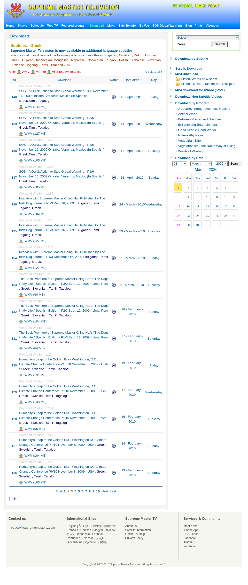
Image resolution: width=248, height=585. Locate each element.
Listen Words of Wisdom (199, 79)
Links (111, 25)
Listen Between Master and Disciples (208, 84)
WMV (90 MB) (32, 294)
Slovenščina (75, 542)
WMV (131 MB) (33, 375)
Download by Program (192, 103)
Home (10, 25)
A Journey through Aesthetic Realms (204, 108)
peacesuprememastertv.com (33, 527)
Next (104, 491)
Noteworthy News (190, 135)
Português (73, 538)
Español (97, 534)
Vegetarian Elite (189, 140)
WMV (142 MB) (33, 107)
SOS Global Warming (167, 25)
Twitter (188, 542)
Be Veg (144, 25)
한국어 (71, 534)
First (59, 491)
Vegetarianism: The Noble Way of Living (206, 146)
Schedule (37, 25)
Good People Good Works (197, 130)
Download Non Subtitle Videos (198, 96)
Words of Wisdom (191, 151)
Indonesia (83, 534)
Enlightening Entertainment (197, 124)
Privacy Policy (134, 538)
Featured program (74, 25)
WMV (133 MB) (33, 402)
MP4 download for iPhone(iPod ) (200, 90)
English (71, 526)
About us (212, 25)
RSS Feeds (191, 534)
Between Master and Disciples (200, 119)
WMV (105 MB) (33, 160)
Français (72, 530)
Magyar (98, 530)
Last (113, 491)
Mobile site (190, 526)
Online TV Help (135, 534)
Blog (188, 25)
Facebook (190, 538)
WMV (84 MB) (32, 348)
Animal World (187, 114)
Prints (198, 25)
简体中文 (110, 526)
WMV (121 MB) (33, 268)
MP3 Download (186, 74)
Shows (22, 25)
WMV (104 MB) (33, 214)
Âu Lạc (83, 526)
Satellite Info (127, 25)
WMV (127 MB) (33, 133)
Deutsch (85, 530)
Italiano (110, 530)
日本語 (102, 542)
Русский (90, 542)
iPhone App (191, 530)
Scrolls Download (188, 68)
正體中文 (96, 526)
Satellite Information (138, 530)
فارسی (100, 538)
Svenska (88, 538)
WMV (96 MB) (32, 429)
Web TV (53, 25)
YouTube (189, 546)
